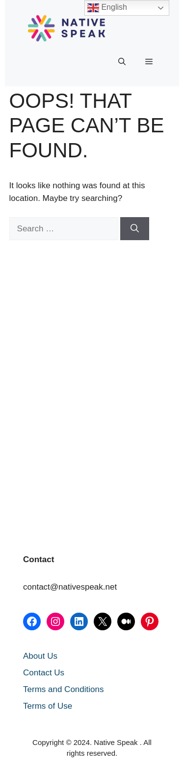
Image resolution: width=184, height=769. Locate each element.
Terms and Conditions (63, 689)
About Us (40, 656)
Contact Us (43, 672)
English (107, 8)
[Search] (134, 229)
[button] (121, 61)
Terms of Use (47, 706)
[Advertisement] (58, 314)
